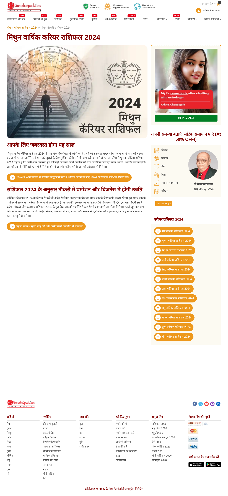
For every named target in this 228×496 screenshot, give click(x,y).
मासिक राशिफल (51, 455)
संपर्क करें (120, 428)
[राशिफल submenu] (166, 19)
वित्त (160, 175)
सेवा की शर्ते (121, 446)
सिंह (9, 442)
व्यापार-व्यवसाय (166, 183)
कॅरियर (161, 158)
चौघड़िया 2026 (159, 460)
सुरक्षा (118, 455)
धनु (8, 460)
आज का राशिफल (51, 446)
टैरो (44, 478)
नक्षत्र (45, 469)
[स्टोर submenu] (149, 19)
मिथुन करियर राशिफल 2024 (173, 250)
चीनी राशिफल (49, 473)
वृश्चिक (10, 455)
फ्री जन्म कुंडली (50, 423)
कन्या (9, 446)
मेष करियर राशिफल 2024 (172, 231)
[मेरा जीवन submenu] (135, 19)
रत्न (81, 428)
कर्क (9, 437)
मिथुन (9, 432)
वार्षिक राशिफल (50, 460)
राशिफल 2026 (159, 423)
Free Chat (186, 118)
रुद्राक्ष (82, 437)
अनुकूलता (47, 464)
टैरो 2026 (157, 442)
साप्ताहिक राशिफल (52, 451)
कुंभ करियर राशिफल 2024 (173, 327)
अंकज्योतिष (48, 432)
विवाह (161, 150)
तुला (9, 451)
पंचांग (45, 428)
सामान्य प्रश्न (121, 437)
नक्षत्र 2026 (157, 451)
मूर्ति (81, 442)
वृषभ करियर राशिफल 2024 (173, 240)
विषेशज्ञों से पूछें (164, 203)
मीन (9, 473)
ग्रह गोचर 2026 (159, 428)
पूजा (81, 423)
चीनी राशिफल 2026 (162, 455)
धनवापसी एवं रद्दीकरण (126, 451)
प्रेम (159, 166)
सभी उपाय (84, 446)
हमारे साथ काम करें (125, 432)
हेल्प (211, 3)
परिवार (161, 191)
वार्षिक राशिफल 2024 (25, 27)
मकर (9, 464)
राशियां (10, 416)
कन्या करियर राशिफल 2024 (173, 279)
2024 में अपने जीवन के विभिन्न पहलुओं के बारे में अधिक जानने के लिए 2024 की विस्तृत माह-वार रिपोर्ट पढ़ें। (72, 177)
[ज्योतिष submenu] (196, 19)
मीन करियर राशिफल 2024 (173, 336)
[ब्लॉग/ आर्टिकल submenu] (220, 19)
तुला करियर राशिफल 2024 (173, 288)
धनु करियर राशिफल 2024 (172, 308)
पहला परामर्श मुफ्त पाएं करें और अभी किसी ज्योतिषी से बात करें (49, 226)
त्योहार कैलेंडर (49, 437)
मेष (8, 423)
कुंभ (9, 469)
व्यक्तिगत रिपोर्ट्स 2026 (163, 437)
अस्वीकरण (121, 460)
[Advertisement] (113, 370)
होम (9, 27)
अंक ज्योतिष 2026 (161, 446)
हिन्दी (204, 3)
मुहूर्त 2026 (157, 432)
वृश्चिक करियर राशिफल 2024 (174, 298)
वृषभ (9, 428)
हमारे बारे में (121, 423)
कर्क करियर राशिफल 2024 (173, 260)
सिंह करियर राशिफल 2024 (173, 269)
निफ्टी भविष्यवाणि (51, 442)
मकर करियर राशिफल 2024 (173, 317)
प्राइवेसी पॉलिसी (123, 442)
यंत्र (80, 432)
